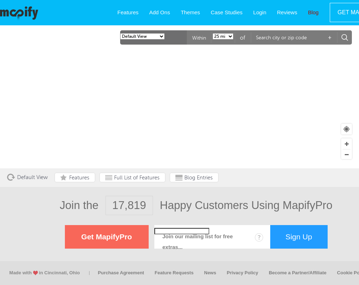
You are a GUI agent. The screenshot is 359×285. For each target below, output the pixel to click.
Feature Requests (174, 272)
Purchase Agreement (121, 272)
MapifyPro (19, 12)
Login (259, 12)
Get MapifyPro (106, 237)
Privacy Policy (242, 272)
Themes (190, 12)
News (210, 272)
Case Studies (226, 12)
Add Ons (159, 12)
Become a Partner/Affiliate (298, 272)
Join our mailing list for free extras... (198, 241)
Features (127, 12)
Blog (313, 12)
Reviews (287, 12)
